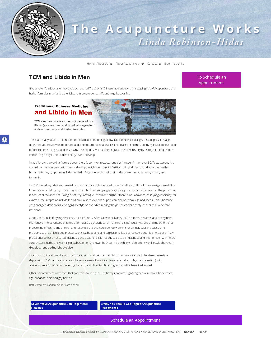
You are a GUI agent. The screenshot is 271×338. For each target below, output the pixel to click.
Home (91, 63)
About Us (102, 63)
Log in (203, 331)
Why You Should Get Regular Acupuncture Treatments (131, 306)
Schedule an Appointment (135, 320)
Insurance (178, 63)
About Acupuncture (127, 63)
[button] (4, 139)
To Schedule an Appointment (211, 79)
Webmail (189, 331)
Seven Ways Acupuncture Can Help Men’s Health (59, 306)
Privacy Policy (174, 331)
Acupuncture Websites (73, 331)
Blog (167, 63)
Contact (152, 63)
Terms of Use (158, 331)
